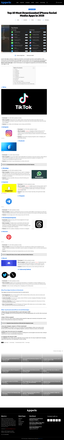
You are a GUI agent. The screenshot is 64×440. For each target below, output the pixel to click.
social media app (11, 342)
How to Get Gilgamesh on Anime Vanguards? (35, 427)
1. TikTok (15, 69)
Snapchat (4, 193)
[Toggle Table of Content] (33, 68)
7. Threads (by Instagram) (19, 77)
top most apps (27, 342)
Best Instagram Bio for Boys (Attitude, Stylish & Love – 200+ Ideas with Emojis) (32, 382)
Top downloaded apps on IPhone (19, 342)
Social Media (32, 9)
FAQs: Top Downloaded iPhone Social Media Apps (24, 83)
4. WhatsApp (16, 73)
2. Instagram (16, 70)
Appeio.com (40, 438)
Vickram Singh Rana (20, 55)
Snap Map (20, 188)
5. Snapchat (16, 74)
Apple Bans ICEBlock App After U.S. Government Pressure (36, 423)
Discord (36, 262)
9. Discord (16, 79)
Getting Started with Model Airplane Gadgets (36, 419)
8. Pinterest (16, 78)
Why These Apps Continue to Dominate (22, 82)
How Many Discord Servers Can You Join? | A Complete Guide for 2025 (52, 359)
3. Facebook (16, 72)
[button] (47, 3)
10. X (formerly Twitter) (18, 81)
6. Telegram (16, 75)
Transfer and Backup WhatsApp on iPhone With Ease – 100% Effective (31, 393)
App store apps (6, 342)
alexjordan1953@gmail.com (10, 428)
